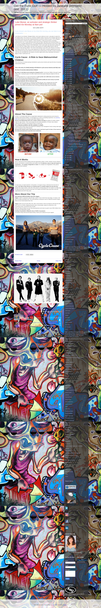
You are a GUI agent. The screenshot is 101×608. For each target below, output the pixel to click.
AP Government (69, 185)
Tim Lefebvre (68, 462)
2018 (68, 77)
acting (66, 171)
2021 (68, 71)
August (70, 95)
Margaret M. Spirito (69, 355)
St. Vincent (67, 443)
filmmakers (67, 273)
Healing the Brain (69, 294)
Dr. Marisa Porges (69, 239)
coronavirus (68, 220)
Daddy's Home (68, 227)
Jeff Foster (67, 310)
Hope (66, 299)
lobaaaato (55, 604)
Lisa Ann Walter (69, 345)
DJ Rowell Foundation (70, 237)
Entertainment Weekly (70, 254)
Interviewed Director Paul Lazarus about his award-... (75, 118)
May (69, 101)
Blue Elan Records (69, 199)
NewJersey (67, 383)
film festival (67, 266)
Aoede (66, 183)
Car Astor (67, 209)
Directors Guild (68, 234)
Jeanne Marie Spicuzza (70, 308)
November (70, 89)
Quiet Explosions (69, 401)
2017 (68, 79)
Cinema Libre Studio (70, 218)
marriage (67, 359)
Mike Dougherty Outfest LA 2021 (72, 369)
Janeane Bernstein (69, 306)
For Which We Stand (70, 278)
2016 (68, 81)
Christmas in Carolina (70, 216)
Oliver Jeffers (68, 387)
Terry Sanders (68, 450)
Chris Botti (67, 213)
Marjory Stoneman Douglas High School (74, 357)
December (70, 87)
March (69, 149)
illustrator (67, 301)
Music (66, 376)
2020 (68, 73)
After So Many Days (70, 178)
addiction (67, 176)
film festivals (68, 268)
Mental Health (68, 366)
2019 (68, 75)
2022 (68, 69)
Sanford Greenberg (69, 420)
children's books (69, 211)
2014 (68, 85)
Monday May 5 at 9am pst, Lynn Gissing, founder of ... (75, 105)
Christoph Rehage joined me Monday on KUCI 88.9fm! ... (75, 137)
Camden (67, 204)
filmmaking (67, 275)
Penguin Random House (71, 390)
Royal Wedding (68, 413)
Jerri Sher (67, 313)
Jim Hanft (67, 317)
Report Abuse (69, 481)
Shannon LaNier (69, 432)
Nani (66, 380)
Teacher (67, 448)
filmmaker (67, 271)
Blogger (65, 604)
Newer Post (18, 261)
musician (67, 378)
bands (66, 195)
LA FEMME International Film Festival (73, 338)
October (70, 91)
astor (66, 190)
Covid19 (67, 225)
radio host (67, 408)
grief (66, 287)
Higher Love (68, 296)
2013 (68, 155)
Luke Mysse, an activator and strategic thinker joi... (74, 134)
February (70, 151)
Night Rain (67, 385)
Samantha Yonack (69, 418)
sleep (66, 439)
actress (67, 174)
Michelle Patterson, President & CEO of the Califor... (75, 131)
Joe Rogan (67, 320)
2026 (68, 61)
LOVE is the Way (69, 352)
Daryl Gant (67, 230)
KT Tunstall (67, 327)
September (70, 93)
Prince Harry (68, 399)
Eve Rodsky (68, 257)
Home (38, 261)
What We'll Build (69, 471)
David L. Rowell (68, 232)
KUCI (66, 329)
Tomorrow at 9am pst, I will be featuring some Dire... (74, 124)
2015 (68, 83)
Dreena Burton (68, 241)
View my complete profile (71, 54)
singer (66, 436)
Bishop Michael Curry (70, 197)
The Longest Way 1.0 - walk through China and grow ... (74, 141)
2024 (68, 65)
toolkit (66, 464)
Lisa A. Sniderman (69, 343)
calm (66, 202)
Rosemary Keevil (69, 411)
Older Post (58, 261)
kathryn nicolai (68, 322)
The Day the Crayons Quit (71, 455)
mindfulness (68, 371)
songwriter (67, 441)
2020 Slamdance (69, 167)
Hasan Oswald (68, 289)
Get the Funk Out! (78, 36)
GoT (66, 285)
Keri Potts (67, 324)
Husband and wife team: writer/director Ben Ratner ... (75, 121)
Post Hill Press (68, 397)
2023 (68, 67)
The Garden (68, 457)
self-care (67, 429)
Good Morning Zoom (70, 282)
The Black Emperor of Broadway (72, 453)
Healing (67, 292)
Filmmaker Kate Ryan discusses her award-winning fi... (75, 108)
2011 (68, 159)
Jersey (66, 315)
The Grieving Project (70, 460)
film (66, 264)
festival (66, 261)
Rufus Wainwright (69, 415)
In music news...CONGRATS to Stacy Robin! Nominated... (75, 128)
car (66, 206)
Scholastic (67, 425)
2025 (68, 63)
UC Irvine (67, 467)
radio (66, 406)
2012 (68, 157)
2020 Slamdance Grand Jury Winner (73, 169)
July (69, 97)
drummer (67, 244)
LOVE (66, 350)
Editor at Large (68, 252)
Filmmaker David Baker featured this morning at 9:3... (75, 115)
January (70, 153)
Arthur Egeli (68, 188)
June (69, 99)
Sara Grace (68, 422)
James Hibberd (68, 303)
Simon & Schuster (69, 434)
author (66, 192)
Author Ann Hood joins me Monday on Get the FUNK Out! (75, 144)
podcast (67, 394)
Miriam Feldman (69, 373)
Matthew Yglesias (69, 362)
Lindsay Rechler (69, 341)
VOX (66, 469)
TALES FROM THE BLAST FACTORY (74, 446)
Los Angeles (68, 348)
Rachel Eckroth (68, 404)
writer (66, 474)
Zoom (66, 476)
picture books (68, 392)
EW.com (67, 259)
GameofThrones (69, 280)
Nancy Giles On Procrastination (75, 146)
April (69, 103)
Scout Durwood (68, 427)
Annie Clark (68, 181)
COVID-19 (67, 223)
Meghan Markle (68, 364)
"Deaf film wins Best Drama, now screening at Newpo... (75, 112)
